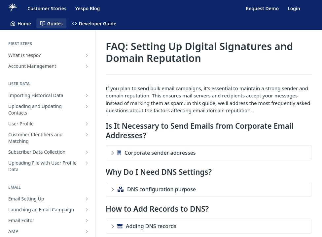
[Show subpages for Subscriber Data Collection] (86, 152)
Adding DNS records (143, 226)
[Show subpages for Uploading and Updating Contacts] (86, 106)
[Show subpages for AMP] (86, 231)
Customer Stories (46, 8)
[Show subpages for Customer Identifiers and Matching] (86, 134)
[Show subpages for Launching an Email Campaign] (86, 209)
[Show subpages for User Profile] (86, 123)
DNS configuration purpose (153, 189)
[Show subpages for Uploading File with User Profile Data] (86, 163)
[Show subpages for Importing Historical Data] (86, 95)
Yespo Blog (87, 8)
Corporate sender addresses (153, 152)
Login (294, 8)
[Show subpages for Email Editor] (86, 220)
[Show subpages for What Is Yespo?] (86, 55)
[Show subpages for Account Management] (86, 66)
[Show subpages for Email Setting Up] (86, 198)
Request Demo (262, 8)
